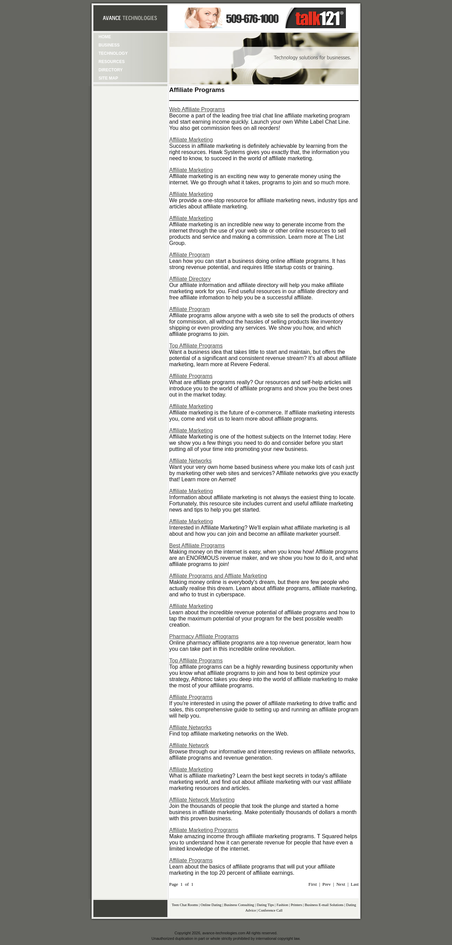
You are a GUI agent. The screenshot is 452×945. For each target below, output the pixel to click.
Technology (113, 53)
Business (109, 45)
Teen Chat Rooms (185, 905)
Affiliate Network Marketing (202, 800)
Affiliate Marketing (191, 140)
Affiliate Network (189, 745)
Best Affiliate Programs (197, 545)
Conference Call (270, 910)
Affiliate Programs (191, 376)
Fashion (282, 905)
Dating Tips (265, 905)
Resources (112, 61)
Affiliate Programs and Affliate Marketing (218, 576)
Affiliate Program (189, 255)
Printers (296, 905)
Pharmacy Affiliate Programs (204, 636)
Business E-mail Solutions (324, 905)
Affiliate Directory (190, 279)
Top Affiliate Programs (196, 346)
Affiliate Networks (190, 461)
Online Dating (211, 905)
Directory (111, 70)
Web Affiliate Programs (197, 109)
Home (105, 36)
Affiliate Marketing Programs (203, 830)
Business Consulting (239, 905)
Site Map (108, 78)
